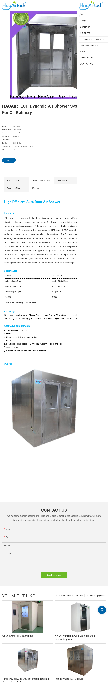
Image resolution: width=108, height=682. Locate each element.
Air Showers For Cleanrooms (17, 635)
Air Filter (79, 596)
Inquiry (9, 160)
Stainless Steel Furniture (63, 596)
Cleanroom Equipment (95, 596)
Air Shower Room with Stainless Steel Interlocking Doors (75, 637)
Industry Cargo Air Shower (69, 678)
